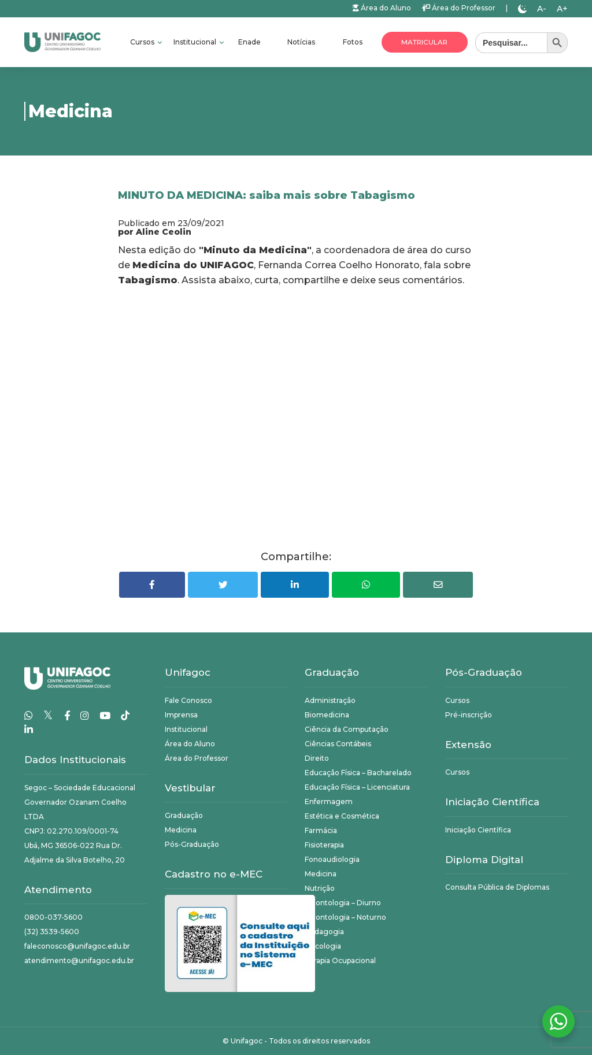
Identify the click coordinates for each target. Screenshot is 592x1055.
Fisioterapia (324, 845)
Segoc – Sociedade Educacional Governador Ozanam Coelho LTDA (79, 802)
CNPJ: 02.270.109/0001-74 (71, 831)
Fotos (352, 42)
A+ (562, 8)
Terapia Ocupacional (340, 960)
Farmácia (321, 830)
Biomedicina (327, 714)
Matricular (424, 42)
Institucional (195, 42)
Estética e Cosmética (342, 816)
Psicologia (323, 946)
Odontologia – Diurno (343, 902)
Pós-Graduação (192, 844)
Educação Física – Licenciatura (357, 787)
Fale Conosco (188, 700)
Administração (330, 700)
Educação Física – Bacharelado (358, 772)
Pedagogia (324, 931)
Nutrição (320, 888)
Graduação (184, 815)
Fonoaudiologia (332, 859)
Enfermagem (329, 801)
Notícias (301, 42)
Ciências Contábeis (338, 743)
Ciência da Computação (346, 729)
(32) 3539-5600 (51, 931)
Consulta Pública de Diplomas (497, 887)
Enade (249, 42)
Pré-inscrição (468, 714)
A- (541, 8)
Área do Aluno (382, 7)
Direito (317, 758)
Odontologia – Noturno (345, 917)
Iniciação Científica (478, 830)
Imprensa (181, 714)
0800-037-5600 (53, 917)
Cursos (143, 42)
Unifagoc (246, 1041)
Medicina (181, 830)
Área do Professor (458, 7)
